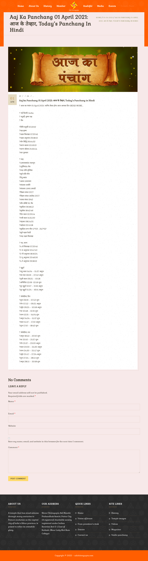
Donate (81, 529)
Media (100, 6)
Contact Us (83, 535)
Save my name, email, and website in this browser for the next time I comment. (46, 441)
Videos (114, 524)
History (48, 6)
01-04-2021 (108, 18)
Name (11, 401)
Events (112, 6)
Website (12, 426)
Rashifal (87, 6)
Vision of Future (85, 518)
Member (61, 6)
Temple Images (118, 518)
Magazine (116, 529)
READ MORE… (77, 105)
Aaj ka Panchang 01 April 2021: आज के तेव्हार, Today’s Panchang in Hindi (57, 100)
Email (11, 413)
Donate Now (127, 6)
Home (21, 6)
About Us (34, 6)
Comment (13, 447)
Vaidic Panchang (119, 535)
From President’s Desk (88, 524)
